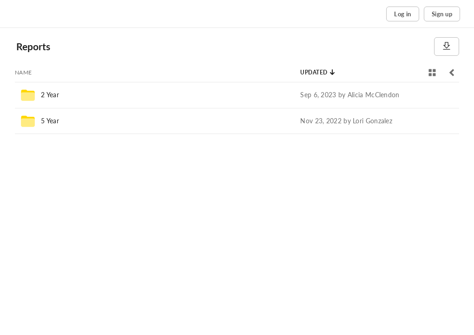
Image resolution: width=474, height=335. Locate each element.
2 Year (50, 95)
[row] (237, 95)
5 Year (50, 121)
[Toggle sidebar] (451, 72)
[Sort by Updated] (318, 72)
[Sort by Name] (23, 72)
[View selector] (432, 72)
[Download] (446, 46)
